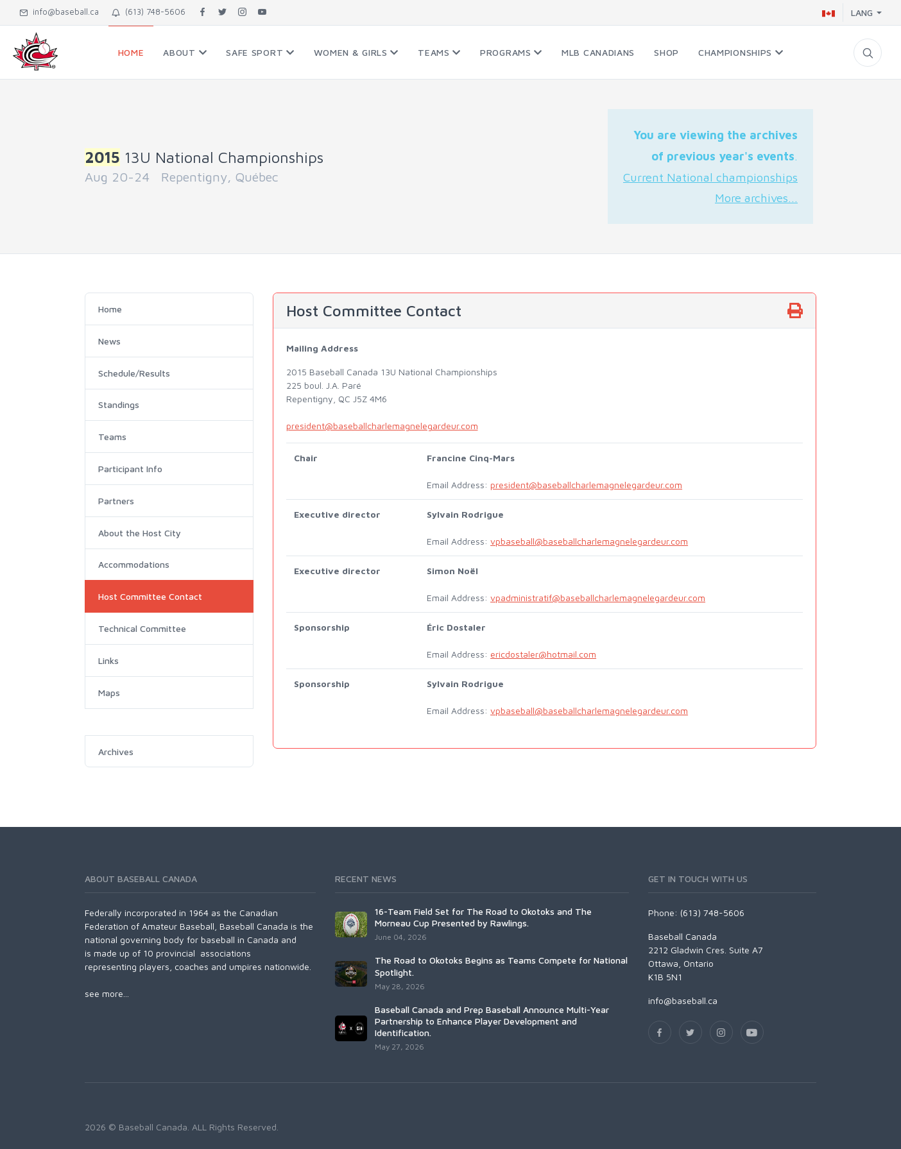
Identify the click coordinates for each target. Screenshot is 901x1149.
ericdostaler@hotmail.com (543, 654)
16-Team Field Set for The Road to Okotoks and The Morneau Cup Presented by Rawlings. (483, 917)
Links (108, 660)
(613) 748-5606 (148, 11)
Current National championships (710, 177)
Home (110, 308)
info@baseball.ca (59, 11)
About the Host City (139, 532)
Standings (118, 404)
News (109, 341)
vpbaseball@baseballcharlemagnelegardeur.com (589, 541)
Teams (112, 436)
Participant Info (130, 468)
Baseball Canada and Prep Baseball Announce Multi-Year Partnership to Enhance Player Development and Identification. (492, 1021)
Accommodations (133, 564)
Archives (115, 751)
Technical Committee (142, 628)
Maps (109, 692)
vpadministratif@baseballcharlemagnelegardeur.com (597, 597)
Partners (116, 500)
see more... (107, 993)
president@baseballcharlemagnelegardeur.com (382, 425)
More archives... (756, 198)
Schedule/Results (134, 373)
